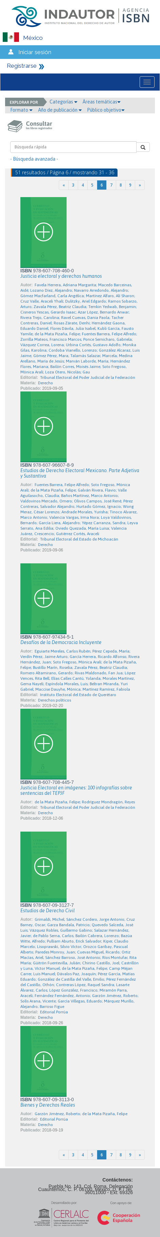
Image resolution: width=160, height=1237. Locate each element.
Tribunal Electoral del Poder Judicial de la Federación (87, 377)
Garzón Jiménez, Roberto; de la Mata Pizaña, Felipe (81, 1113)
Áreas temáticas (102, 102)
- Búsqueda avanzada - (34, 159)
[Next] (140, 185)
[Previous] (64, 185)
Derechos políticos (54, 700)
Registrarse (22, 65)
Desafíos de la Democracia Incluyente (61, 642)
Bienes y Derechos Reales (47, 1105)
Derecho (45, 383)
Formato (21, 110)
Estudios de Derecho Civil (47, 910)
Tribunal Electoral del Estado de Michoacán (79, 539)
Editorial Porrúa (54, 1012)
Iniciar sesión (34, 52)
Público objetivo (106, 110)
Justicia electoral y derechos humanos (61, 276)
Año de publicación (60, 110)
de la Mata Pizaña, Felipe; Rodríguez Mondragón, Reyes (85, 802)
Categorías (63, 102)
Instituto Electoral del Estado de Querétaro (78, 694)
